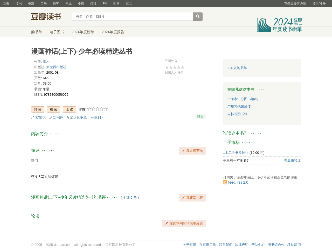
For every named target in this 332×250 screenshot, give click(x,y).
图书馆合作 (276, 245)
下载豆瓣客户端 (295, 3)
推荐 (200, 116)
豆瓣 (6, 3)
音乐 (43, 3)
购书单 (36, 32)
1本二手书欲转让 (235, 153)
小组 (81, 3)
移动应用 (294, 245)
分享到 (96, 118)
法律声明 (241, 245)
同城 (68, 3)
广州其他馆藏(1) (239, 106)
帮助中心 (258, 245)
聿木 (46, 62)
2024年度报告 (113, 32)
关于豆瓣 (189, 245)
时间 (116, 3)
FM (105, 3)
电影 (31, 3)
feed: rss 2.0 (238, 182)
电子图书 (57, 32)
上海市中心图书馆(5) (242, 99)
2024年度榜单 (83, 32)
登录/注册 (319, 3)
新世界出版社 (56, 67)
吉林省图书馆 (237, 114)
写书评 (58, 118)
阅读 (93, 3)
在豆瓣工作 (207, 245)
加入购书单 (78, 118)
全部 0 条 (130, 197)
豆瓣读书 (50, 17)
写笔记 (41, 118)
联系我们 (225, 245)
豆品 (129, 3)
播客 (56, 3)
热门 (34, 160)
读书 (19, 3)
